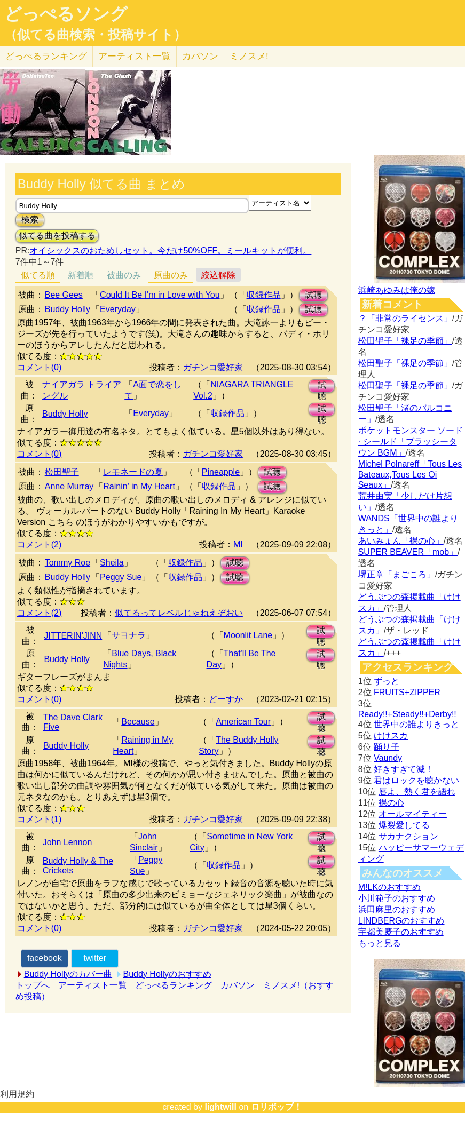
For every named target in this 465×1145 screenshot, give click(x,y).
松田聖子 (62, 471)
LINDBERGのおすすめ (401, 920)
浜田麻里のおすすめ (396, 909)
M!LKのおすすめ (389, 887)
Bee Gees (64, 294)
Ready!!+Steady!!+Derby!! (407, 714)
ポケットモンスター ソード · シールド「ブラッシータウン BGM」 (410, 441)
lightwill (220, 1106)
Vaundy (388, 757)
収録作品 (264, 294)
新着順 (80, 275)
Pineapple (221, 471)
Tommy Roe (67, 562)
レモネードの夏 (133, 471)
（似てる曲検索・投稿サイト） (95, 35)
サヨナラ (129, 635)
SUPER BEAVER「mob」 (408, 551)
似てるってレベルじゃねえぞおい (179, 612)
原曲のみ (171, 275)
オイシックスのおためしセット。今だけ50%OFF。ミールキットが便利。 (170, 250)
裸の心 (391, 802)
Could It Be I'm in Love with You (160, 294)
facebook (44, 958)
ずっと (386, 681)
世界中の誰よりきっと (416, 724)
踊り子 (386, 746)
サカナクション (408, 836)
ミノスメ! (249, 56)
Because (137, 721)
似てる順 (38, 275)
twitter (94, 958)
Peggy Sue (120, 577)
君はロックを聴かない (416, 780)
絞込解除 (218, 275)
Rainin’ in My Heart (139, 486)
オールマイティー (413, 813)
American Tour (243, 721)
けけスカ (391, 735)
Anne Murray (69, 486)
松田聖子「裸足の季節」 (405, 340)
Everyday (118, 309)
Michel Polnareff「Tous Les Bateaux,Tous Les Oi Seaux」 (410, 474)
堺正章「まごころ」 (396, 574)
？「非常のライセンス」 (405, 318)
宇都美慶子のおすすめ (401, 931)
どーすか (226, 699)
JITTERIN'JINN (73, 635)
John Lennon (67, 842)
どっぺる (46, 56)
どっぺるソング (66, 13)
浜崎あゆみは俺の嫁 (396, 290)
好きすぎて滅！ (404, 769)
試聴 (313, 294)
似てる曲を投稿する (57, 235)
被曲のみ (124, 275)
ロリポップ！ (276, 1106)
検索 (29, 219)
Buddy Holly (67, 309)
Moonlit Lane (248, 635)
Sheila (111, 562)
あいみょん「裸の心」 (401, 540)
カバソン (200, 56)
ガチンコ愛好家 (213, 367)
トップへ (32, 985)
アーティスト (134, 56)
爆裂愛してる (404, 825)
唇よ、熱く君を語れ (417, 791)
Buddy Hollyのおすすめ (167, 974)
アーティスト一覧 (92, 985)
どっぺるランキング (173, 985)
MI (238, 544)
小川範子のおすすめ (396, 898)
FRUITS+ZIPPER (407, 692)
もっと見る (379, 943)
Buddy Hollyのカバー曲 (68, 974)
